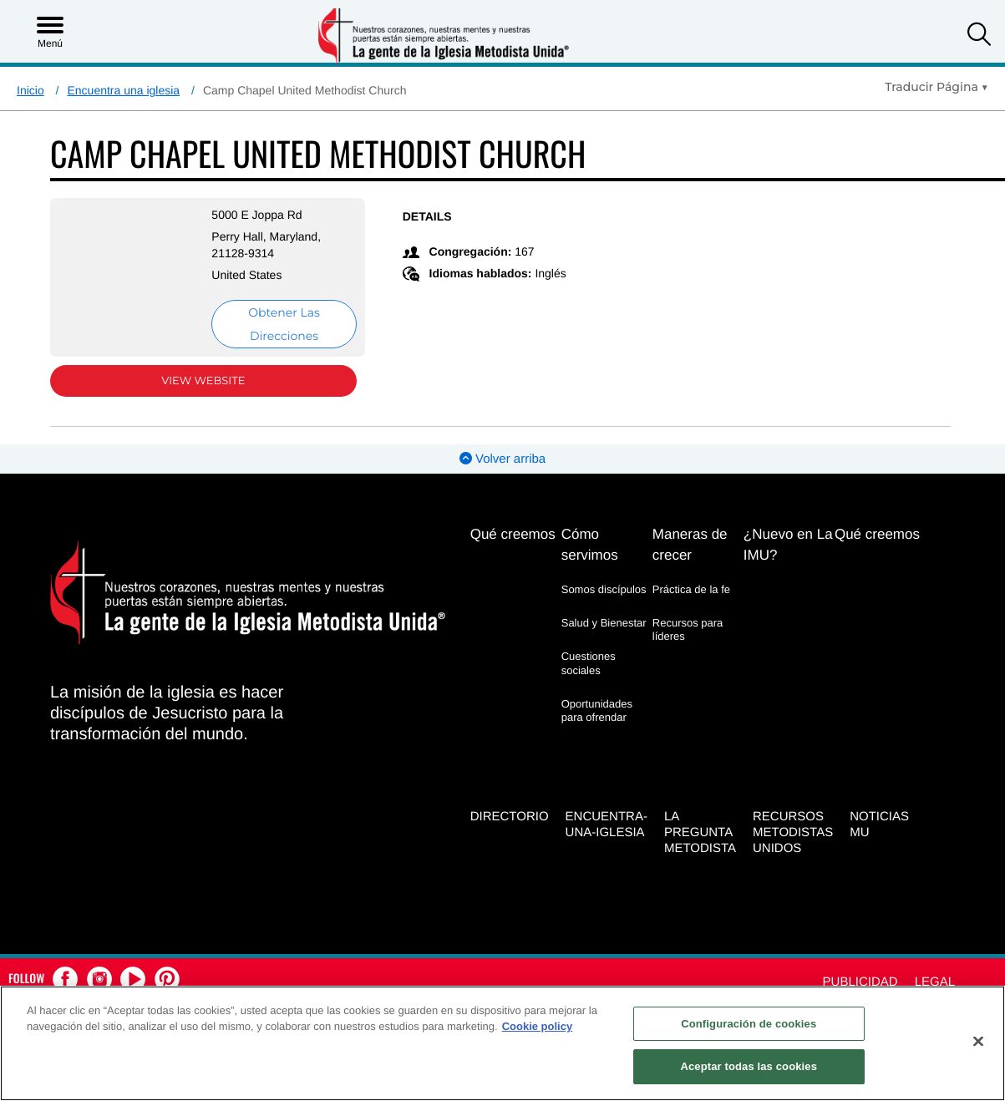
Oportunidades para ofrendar (596, 710)
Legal (935, 982)
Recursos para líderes (687, 629)
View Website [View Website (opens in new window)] (203, 381)
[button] (979, 36)
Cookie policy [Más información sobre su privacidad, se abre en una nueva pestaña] (537, 1026)
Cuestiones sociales (588, 663)
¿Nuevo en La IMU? (788, 544)
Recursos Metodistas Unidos (793, 832)
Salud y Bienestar (604, 622)
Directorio (509, 816)
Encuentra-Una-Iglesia (606, 824)
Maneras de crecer (690, 544)
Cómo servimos (589, 544)
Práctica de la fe (691, 589)
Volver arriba (502, 459)
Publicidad (860, 982)
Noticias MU (879, 824)
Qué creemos (513, 534)
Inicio (30, 90)
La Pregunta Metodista (700, 832)
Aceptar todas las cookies (748, 1066)
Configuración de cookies (748, 1023)
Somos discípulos (604, 589)
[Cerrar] (978, 1040)
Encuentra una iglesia (123, 90)
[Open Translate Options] (936, 86)
